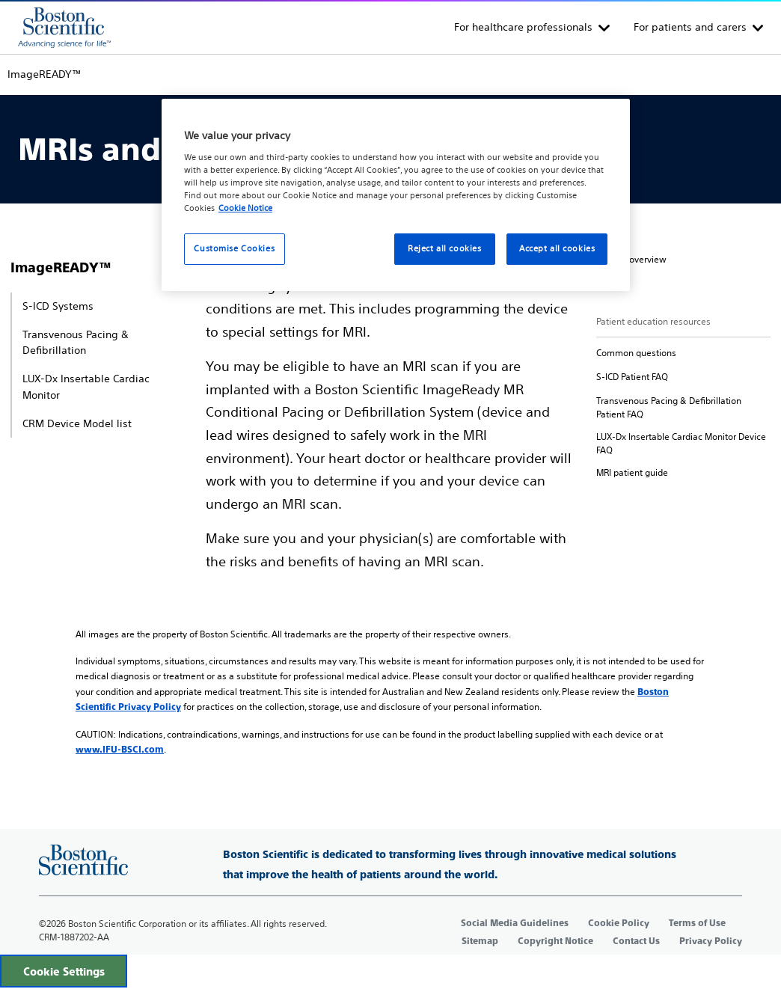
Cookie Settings (64, 971)
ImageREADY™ (60, 267)
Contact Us (636, 941)
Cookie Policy (618, 923)
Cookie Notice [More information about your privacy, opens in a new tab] (245, 208)
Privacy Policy (710, 941)
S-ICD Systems (58, 306)
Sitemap (480, 941)
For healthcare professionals (523, 27)
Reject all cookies (444, 248)
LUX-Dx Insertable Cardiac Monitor (86, 387)
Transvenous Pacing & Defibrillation (75, 343)
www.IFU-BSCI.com (120, 749)
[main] (390, 406)
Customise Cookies (234, 248)
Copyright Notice (555, 941)
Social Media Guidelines (515, 923)
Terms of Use (697, 923)
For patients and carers (690, 27)
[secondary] (631, 259)
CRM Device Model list (77, 423)
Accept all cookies (557, 248)
